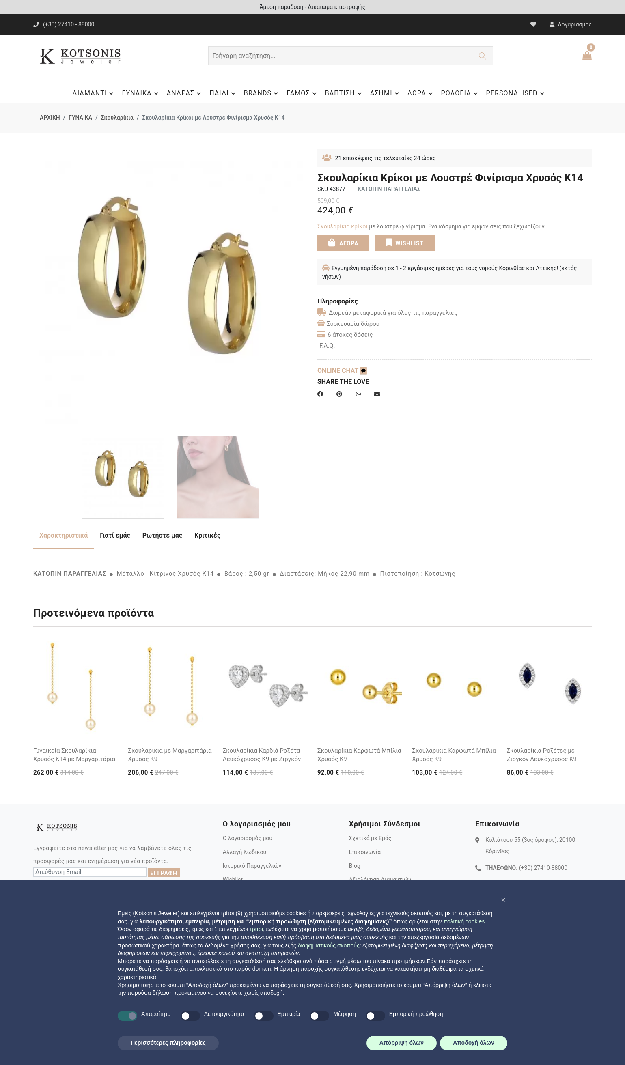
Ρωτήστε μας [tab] (162, 535)
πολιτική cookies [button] (464, 921)
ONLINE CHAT (342, 370)
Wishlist (233, 879)
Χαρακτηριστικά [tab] (63, 535)
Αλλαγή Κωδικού (244, 852)
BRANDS (262, 93)
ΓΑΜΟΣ (303, 93)
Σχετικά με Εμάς (370, 838)
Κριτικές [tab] (207, 535)
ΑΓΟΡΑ (343, 243)
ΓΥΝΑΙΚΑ (141, 93)
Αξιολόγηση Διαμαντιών (380, 879)
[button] (503, 899)
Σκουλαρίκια (117, 117)
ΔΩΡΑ (421, 93)
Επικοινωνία (365, 852)
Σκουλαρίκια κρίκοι (343, 226)
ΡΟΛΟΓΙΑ (460, 93)
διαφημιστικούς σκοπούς (329, 945)
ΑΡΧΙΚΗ (50, 117)
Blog (354, 866)
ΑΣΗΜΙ (385, 93)
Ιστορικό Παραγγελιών (252, 866)
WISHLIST (405, 243)
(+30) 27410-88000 (543, 868)
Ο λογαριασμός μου (247, 838)
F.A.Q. (327, 345)
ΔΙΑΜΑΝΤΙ (94, 93)
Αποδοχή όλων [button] (473, 1042)
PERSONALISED (516, 93)
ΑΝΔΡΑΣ (185, 93)
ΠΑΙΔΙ (223, 93)
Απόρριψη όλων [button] (401, 1042)
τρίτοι (256, 929)
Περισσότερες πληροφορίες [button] (168, 1042)
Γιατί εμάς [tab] (115, 535)
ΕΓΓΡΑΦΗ (163, 873)
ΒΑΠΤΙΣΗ (344, 93)
